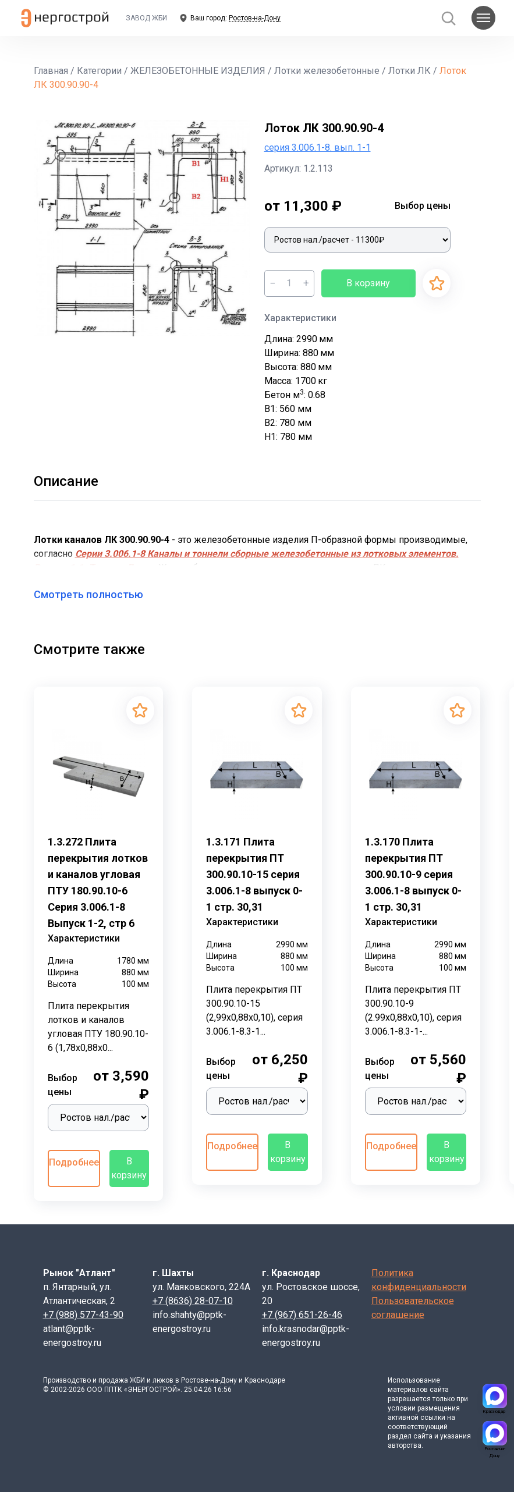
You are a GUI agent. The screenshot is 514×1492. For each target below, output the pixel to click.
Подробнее (74, 1162)
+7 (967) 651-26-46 (302, 1314)
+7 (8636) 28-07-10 (193, 1300)
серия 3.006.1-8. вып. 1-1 (317, 147)
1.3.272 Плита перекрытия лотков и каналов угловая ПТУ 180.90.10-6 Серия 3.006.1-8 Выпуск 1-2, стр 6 (98, 882)
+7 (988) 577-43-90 (83, 1314)
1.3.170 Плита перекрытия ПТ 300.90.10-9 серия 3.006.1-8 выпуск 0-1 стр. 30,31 (413, 874)
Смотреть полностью (95, 594)
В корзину (368, 283)
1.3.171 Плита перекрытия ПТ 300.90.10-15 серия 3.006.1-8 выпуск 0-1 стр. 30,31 (254, 874)
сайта (439, 1390)
